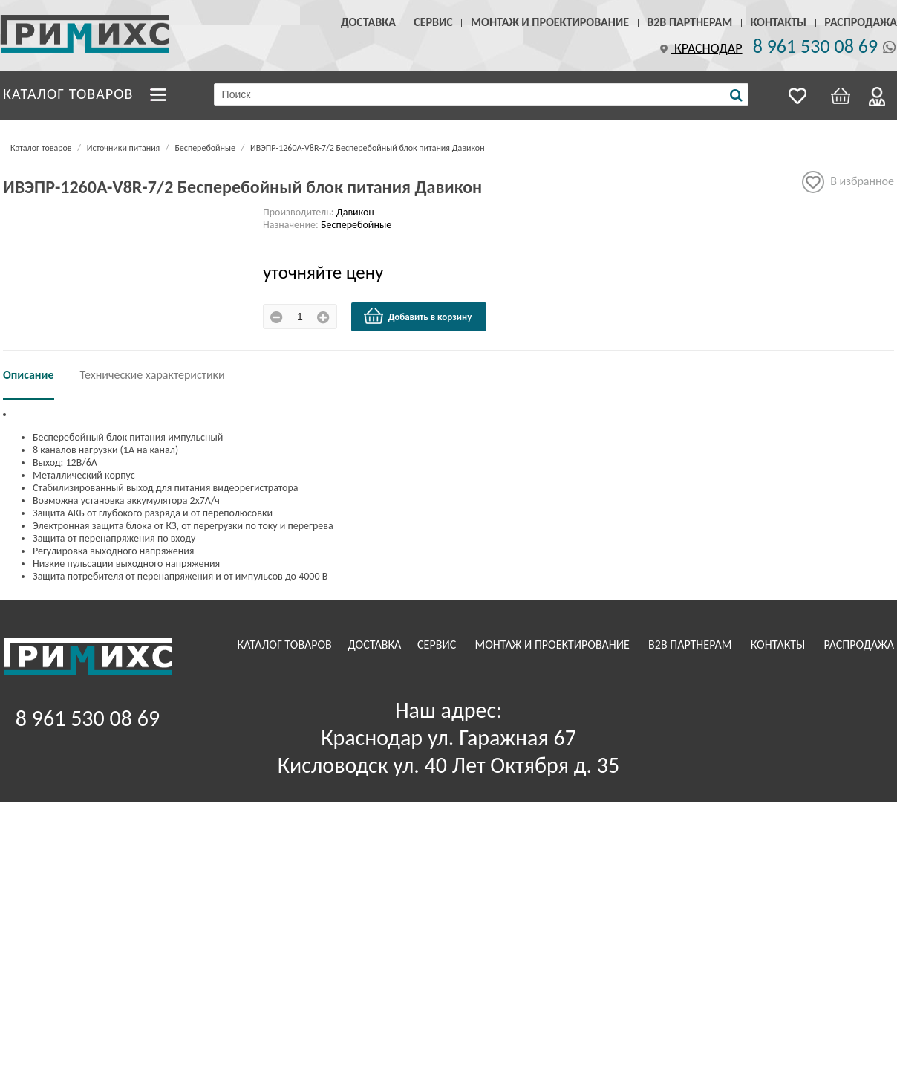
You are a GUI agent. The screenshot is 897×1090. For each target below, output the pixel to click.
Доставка (368, 22)
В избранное (848, 182)
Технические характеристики (152, 375)
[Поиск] (736, 95)
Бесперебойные (204, 148)
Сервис (433, 22)
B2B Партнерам (689, 22)
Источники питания (123, 148)
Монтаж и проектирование (550, 22)
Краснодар (699, 48)
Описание (28, 375)
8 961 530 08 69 (815, 46)
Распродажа (860, 22)
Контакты (778, 22)
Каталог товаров (68, 94)
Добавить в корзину (417, 316)
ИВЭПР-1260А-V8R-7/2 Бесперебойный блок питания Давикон (367, 148)
